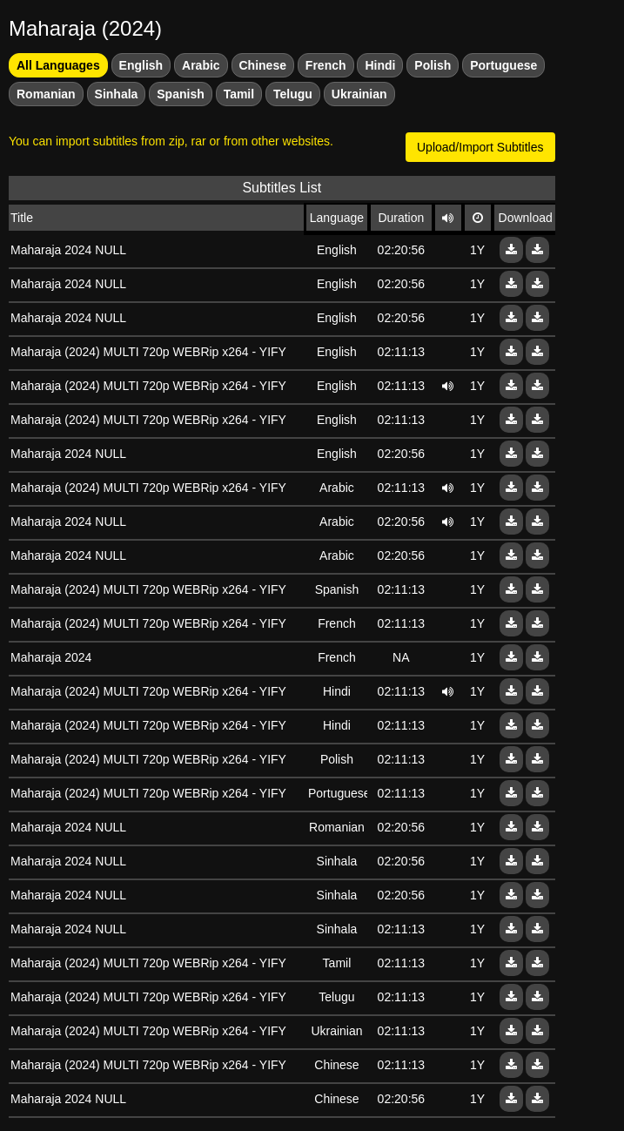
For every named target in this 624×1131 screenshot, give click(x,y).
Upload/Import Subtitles (480, 147)
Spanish (180, 94)
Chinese (262, 65)
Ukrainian (359, 94)
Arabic (201, 65)
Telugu (292, 94)
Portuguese (503, 65)
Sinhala (116, 94)
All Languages (58, 65)
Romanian (46, 94)
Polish (432, 65)
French (325, 65)
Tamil (239, 94)
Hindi (380, 65)
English (141, 65)
